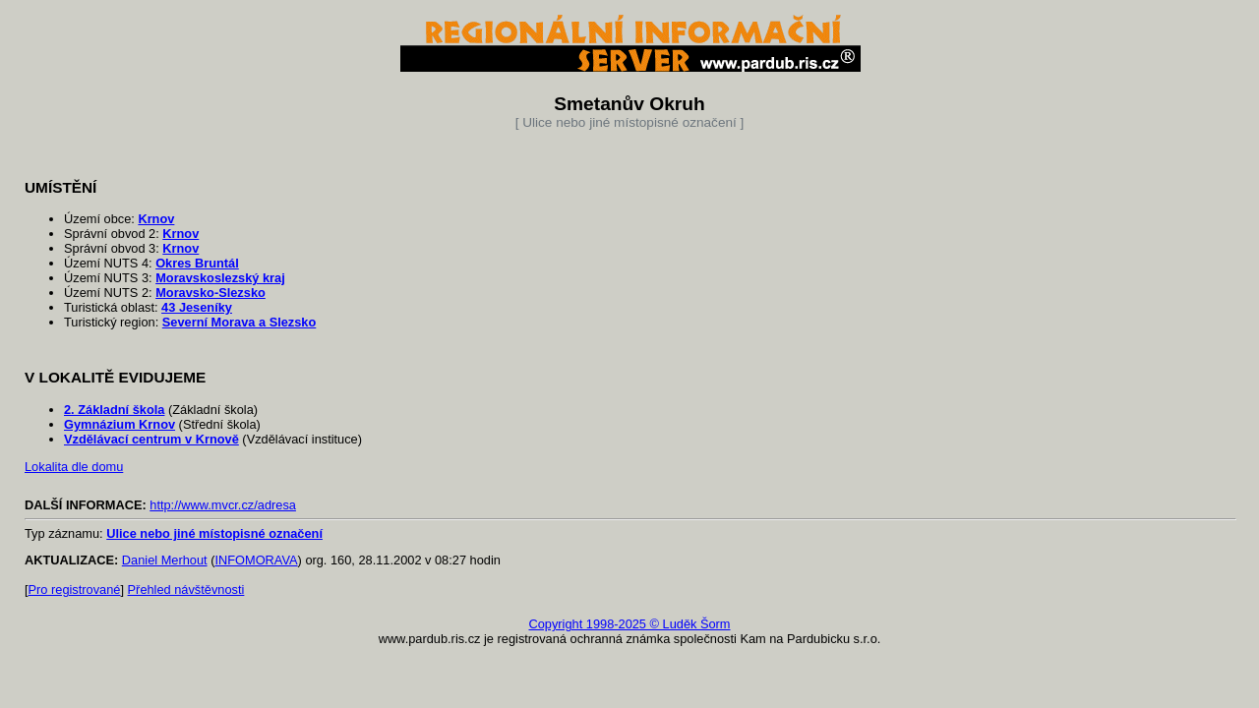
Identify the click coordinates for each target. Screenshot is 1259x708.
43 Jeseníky (196, 307)
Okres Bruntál (197, 263)
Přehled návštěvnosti (186, 589)
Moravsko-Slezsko (210, 292)
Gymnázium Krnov (119, 424)
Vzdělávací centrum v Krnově (151, 439)
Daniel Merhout (165, 560)
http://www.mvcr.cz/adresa (223, 505)
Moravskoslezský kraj (220, 277)
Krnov (156, 218)
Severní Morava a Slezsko (239, 322)
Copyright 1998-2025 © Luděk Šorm (629, 624)
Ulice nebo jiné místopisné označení (214, 533)
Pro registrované (75, 589)
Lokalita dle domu (74, 466)
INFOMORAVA (255, 560)
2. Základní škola (114, 409)
